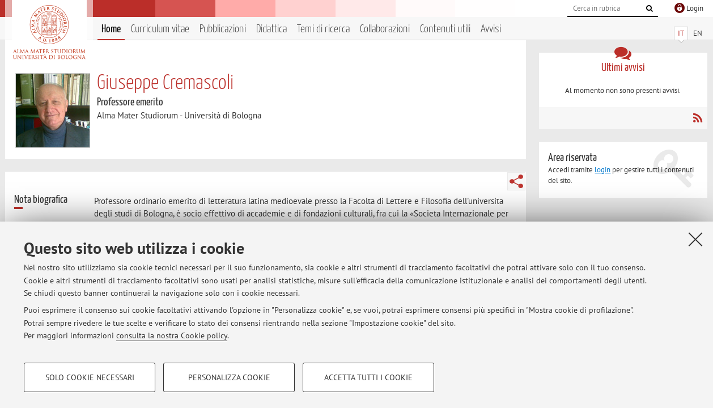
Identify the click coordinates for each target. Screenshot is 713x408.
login (602, 170)
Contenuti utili (445, 29)
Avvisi (491, 29)
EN (697, 33)
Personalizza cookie (229, 377)
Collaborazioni (385, 29)
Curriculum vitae (160, 29)
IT (681, 33)
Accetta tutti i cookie (368, 377)
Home (111, 29)
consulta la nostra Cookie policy (171, 335)
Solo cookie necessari (89, 377)
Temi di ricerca (323, 29)
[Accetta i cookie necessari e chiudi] (695, 239)
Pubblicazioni (223, 29)
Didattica (271, 29)
